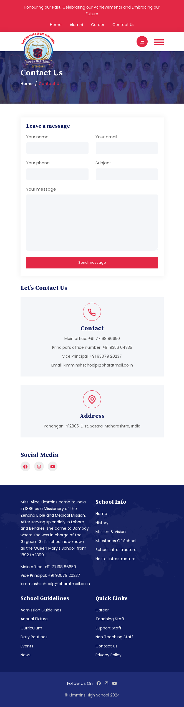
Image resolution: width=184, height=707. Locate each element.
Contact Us (123, 24)
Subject (103, 163)
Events (27, 646)
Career (97, 24)
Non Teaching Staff (114, 637)
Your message (41, 189)
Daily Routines (34, 637)
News (26, 655)
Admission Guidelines (41, 610)
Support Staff (108, 628)
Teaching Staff (110, 619)
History (102, 523)
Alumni (76, 24)
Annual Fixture (34, 619)
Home (56, 24)
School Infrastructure (116, 549)
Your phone (38, 163)
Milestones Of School (115, 541)
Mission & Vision (110, 531)
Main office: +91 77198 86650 (48, 567)
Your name (37, 137)
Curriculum (31, 628)
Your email (106, 137)
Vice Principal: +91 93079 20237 (50, 575)
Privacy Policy (108, 655)
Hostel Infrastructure (115, 559)
